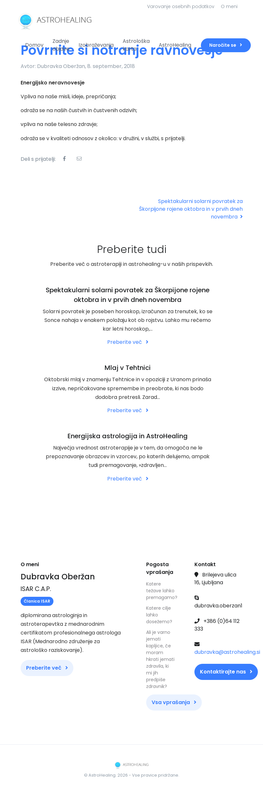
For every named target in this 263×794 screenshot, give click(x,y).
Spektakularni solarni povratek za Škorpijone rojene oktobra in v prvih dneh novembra (191, 209)
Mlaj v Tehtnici (128, 367)
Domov (34, 45)
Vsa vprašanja (174, 702)
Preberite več (127, 342)
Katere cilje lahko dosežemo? (159, 615)
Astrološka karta (136, 45)
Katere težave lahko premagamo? (160, 591)
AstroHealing (175, 45)
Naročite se (225, 45)
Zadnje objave (61, 45)
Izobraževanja (96, 45)
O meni (229, 6)
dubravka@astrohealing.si (227, 652)
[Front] (45, 20)
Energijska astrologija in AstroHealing (128, 436)
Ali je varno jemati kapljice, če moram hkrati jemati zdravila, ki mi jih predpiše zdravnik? (160, 659)
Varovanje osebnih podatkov (180, 6)
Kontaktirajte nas (226, 671)
